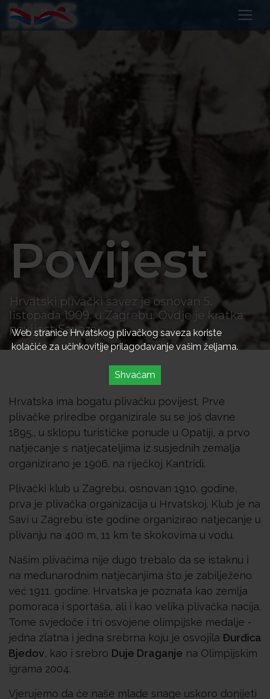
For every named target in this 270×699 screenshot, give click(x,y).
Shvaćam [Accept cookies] (135, 374)
